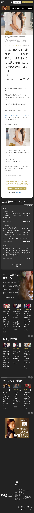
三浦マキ (8, 75)
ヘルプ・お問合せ (16, 492)
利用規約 (20, 489)
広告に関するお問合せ (16, 495)
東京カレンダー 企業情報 (16, 499)
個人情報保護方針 (20, 492)
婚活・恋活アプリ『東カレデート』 (27, 493)
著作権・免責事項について (20, 495)
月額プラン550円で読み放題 (17, 188)
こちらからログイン (20, 192)
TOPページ (16, 489)
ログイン (17, 2)
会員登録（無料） (27, 2)
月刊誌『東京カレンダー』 (27, 490)
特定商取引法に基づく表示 (20, 499)
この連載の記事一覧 (9, 297)
